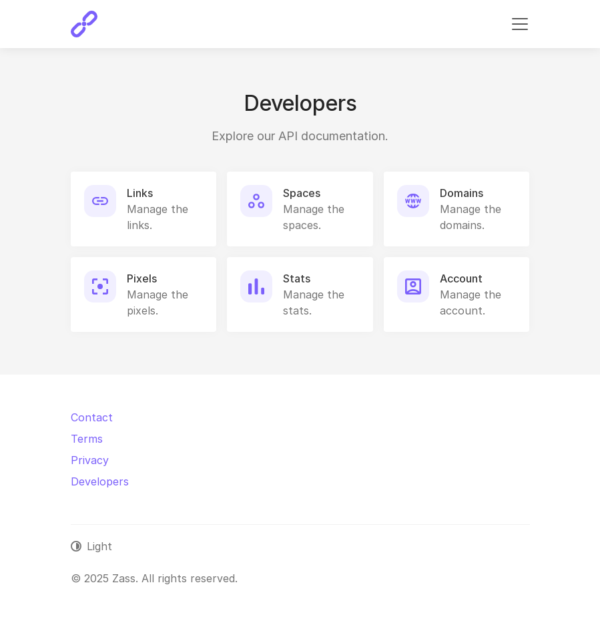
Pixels (142, 278)
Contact (92, 417)
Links (140, 193)
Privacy (90, 460)
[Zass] (84, 24)
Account (461, 278)
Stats (296, 278)
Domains (461, 193)
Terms (87, 438)
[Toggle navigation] (520, 24)
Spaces (301, 193)
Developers (100, 481)
